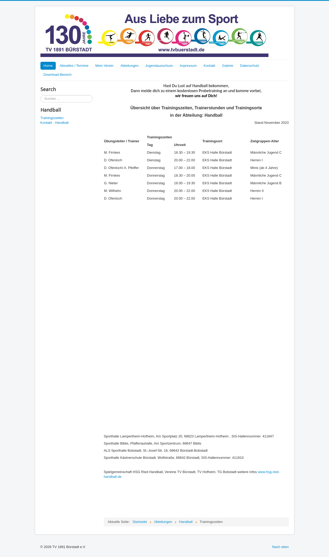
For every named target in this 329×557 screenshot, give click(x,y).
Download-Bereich (58, 75)
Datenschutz (249, 66)
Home (48, 66)
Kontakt (209, 66)
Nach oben (280, 547)
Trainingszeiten (52, 118)
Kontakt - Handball (54, 123)
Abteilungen (129, 66)
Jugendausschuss (159, 66)
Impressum (188, 66)
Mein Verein (104, 66)
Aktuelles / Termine (74, 66)
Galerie (227, 66)
